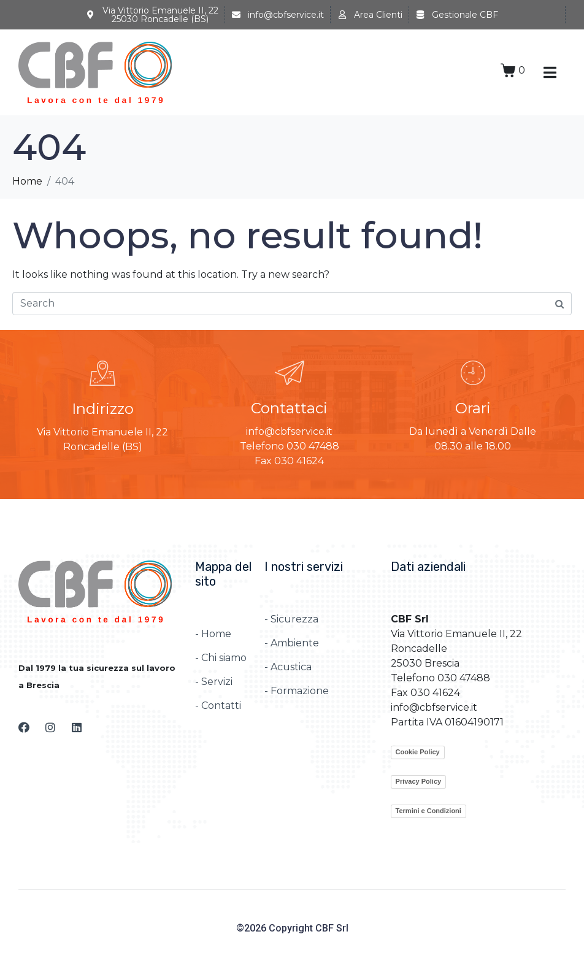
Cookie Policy (418, 752)
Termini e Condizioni (428, 810)
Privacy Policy (419, 781)
